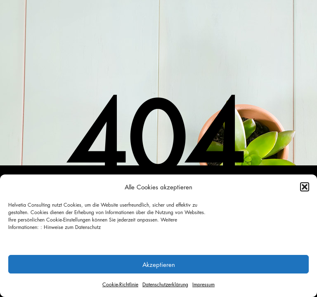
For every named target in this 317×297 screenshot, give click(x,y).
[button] (304, 187)
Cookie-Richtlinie (120, 284)
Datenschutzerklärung (165, 284)
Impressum (203, 284)
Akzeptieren (158, 264)
